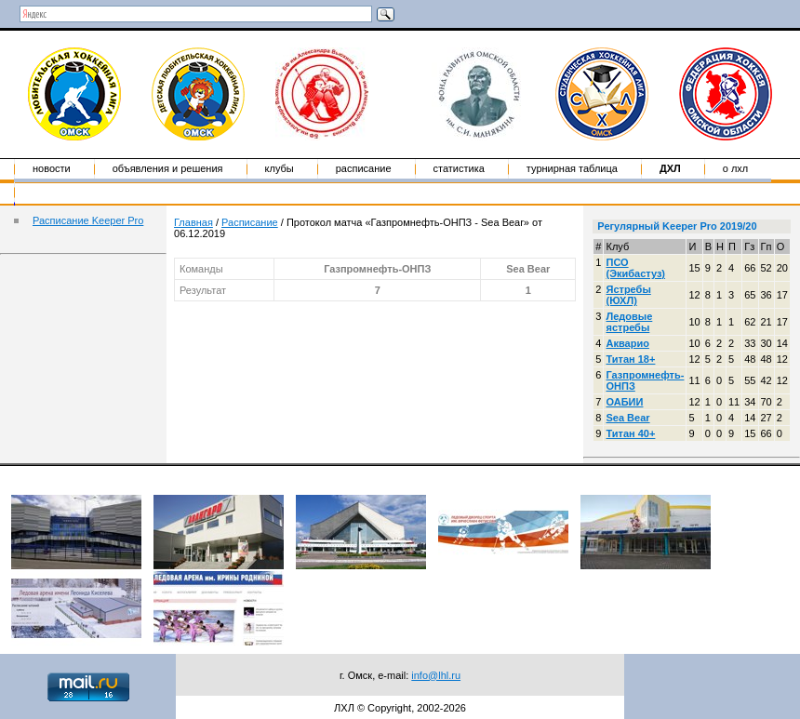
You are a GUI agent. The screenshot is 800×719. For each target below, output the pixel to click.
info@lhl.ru (435, 675)
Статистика (459, 168)
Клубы (279, 168)
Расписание (364, 168)
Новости (52, 168)
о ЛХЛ (736, 168)
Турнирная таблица (572, 168)
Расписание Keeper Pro (88, 220)
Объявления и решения (168, 168)
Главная (193, 222)
